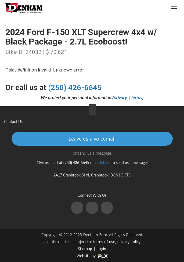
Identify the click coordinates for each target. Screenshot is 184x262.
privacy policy (128, 241)
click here (102, 162)
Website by (92, 255)
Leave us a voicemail (92, 138)
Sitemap (85, 248)
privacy (120, 98)
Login (101, 248)
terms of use (104, 241)
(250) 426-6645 (142, 8)
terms (136, 98)
